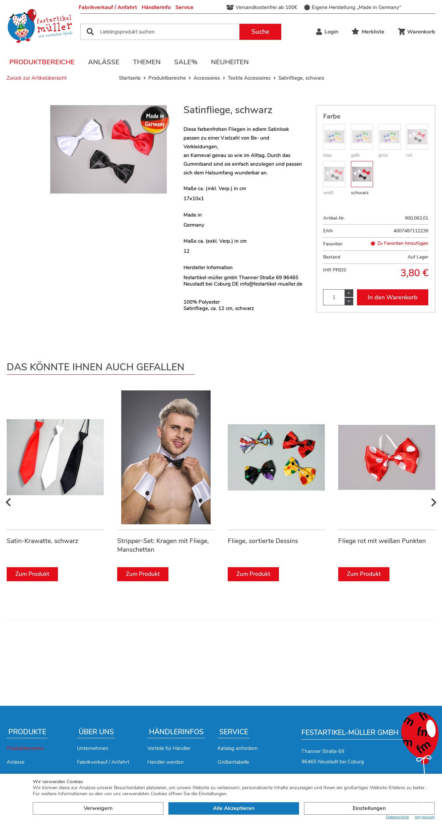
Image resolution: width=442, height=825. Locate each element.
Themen (147, 62)
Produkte (27, 732)
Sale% (186, 62)
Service (184, 7)
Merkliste (368, 31)
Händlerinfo (156, 7)
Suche (260, 31)
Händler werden (165, 762)
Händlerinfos (176, 732)
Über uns (96, 732)
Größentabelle (233, 762)
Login (327, 31)
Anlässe (104, 62)
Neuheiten (230, 62)
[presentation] (8, 503)
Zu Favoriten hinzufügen (399, 243)
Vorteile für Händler (169, 748)
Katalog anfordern (238, 748)
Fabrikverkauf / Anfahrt (108, 7)
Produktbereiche (42, 62)
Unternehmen (92, 748)
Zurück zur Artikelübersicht (37, 78)
